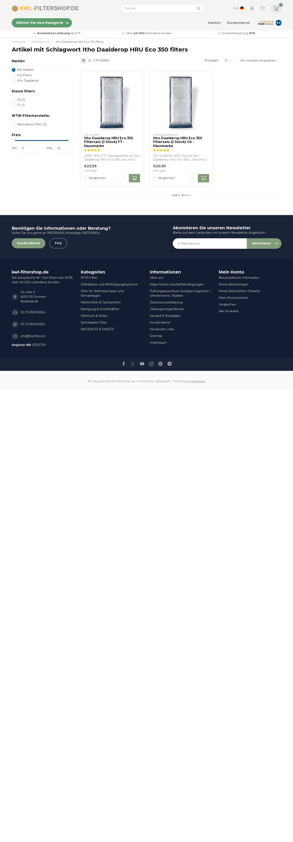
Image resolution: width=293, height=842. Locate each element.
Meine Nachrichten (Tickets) (239, 291)
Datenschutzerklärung (166, 302)
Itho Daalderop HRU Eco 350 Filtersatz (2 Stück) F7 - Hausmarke (108, 142)
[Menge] (123, 178)
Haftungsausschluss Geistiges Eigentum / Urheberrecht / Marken (180, 293)
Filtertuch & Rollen (94, 316)
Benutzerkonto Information (239, 278)
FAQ (58, 243)
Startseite (18, 41)
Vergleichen (97, 178)
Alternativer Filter (31, 124)
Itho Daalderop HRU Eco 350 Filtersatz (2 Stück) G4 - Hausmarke (177, 142)
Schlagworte (41, 41)
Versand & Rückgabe (165, 316)
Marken (214, 23)
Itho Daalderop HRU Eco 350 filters (80, 41)
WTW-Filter (89, 278)
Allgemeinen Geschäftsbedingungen (177, 284)
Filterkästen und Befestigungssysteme (109, 284)
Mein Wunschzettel (233, 298)
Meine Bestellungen (233, 284)
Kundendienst (238, 23)
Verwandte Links (162, 329)
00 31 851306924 (32, 312)
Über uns (156, 278)
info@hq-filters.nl (32, 336)
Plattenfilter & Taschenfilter (101, 302)
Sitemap (156, 336)
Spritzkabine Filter (94, 322)
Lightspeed (162, 381)
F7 (21, 105)
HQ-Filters (24, 75)
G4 (21, 99)
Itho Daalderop (28, 80)
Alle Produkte (229, 311)
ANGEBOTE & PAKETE (97, 329)
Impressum (158, 342)
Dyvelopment (196, 381)
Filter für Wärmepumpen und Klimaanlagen (102, 293)
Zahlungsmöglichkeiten (167, 309)
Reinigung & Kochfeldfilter (100, 309)
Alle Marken (25, 69)
